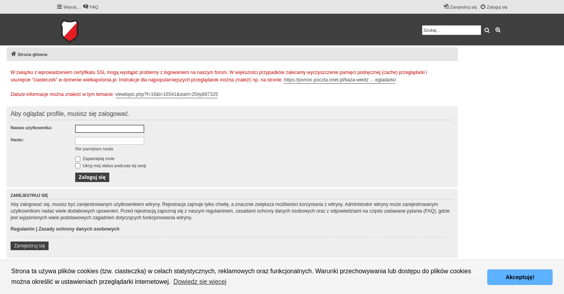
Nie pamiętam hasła (94, 148)
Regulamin (22, 229)
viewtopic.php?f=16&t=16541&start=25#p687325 (167, 94)
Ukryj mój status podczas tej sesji (110, 165)
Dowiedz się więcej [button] (200, 281)
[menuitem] (90, 7)
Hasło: (17, 139)
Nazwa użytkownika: (31, 127)
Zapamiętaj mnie (94, 158)
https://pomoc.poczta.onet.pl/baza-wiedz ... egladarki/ (340, 80)
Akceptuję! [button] (520, 277)
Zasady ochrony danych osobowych (78, 229)
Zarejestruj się (29, 245)
